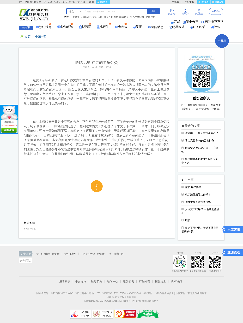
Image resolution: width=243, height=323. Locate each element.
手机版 (175, 2)
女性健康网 (70, 254)
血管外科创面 (111, 17)
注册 (91, 2)
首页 (28, 36)
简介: (183, 105)
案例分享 (191, 21)
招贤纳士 (160, 281)
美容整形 (77, 17)
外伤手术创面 (137, 17)
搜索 (153, 11)
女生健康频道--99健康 (47, 254)
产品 (176, 21)
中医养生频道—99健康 (93, 254)
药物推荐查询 (212, 21)
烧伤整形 (150, 17)
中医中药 (40, 36)
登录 (82, 2)
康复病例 (128, 281)
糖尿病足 (124, 17)
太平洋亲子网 (116, 254)
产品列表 (144, 281)
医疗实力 (96, 281)
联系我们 (176, 281)
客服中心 (189, 2)
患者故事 (64, 281)
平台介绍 (80, 281)
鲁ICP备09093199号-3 (62, 293)
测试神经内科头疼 (92, 17)
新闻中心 (112, 281)
